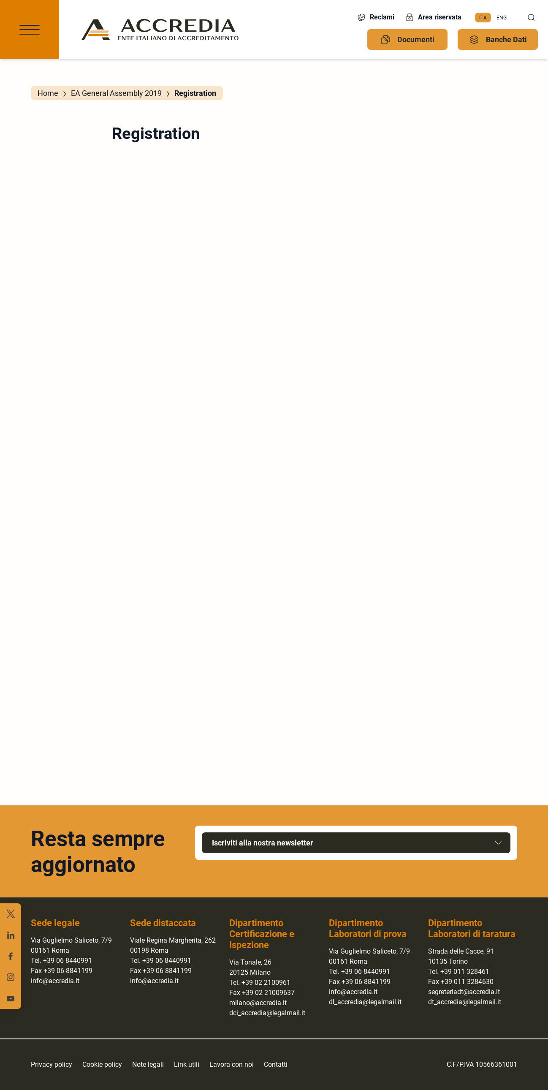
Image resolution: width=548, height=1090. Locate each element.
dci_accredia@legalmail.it (267, 1013)
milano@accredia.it (258, 1003)
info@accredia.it (55, 981)
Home (48, 93)
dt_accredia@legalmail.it (464, 1002)
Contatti (276, 1064)
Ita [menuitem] (483, 17)
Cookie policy (102, 1064)
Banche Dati (498, 40)
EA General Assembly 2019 (116, 93)
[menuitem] (483, 18)
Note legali (148, 1064)
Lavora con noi (231, 1064)
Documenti (407, 40)
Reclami (375, 17)
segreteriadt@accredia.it (464, 992)
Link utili (186, 1064)
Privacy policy (51, 1064)
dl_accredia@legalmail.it (365, 1002)
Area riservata (432, 17)
